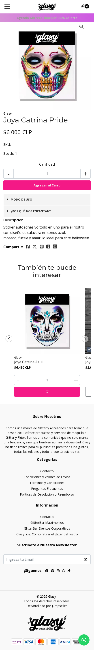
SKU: (7, 144)
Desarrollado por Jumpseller (46, 606)
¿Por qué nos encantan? (31, 211)
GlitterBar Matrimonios (47, 522)
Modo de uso (21, 199)
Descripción (13, 220)
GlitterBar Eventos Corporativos (47, 528)
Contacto (47, 471)
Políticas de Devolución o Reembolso (47, 494)
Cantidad (47, 164)
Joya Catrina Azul (28, 362)
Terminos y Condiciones (47, 483)
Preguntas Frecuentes (47, 488)
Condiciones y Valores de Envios (47, 477)
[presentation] (9, 339)
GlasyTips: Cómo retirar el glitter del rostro (47, 534)
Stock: (8, 153)
